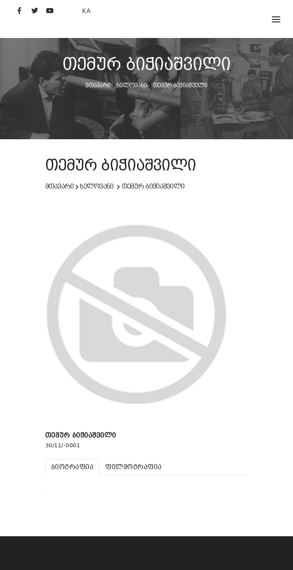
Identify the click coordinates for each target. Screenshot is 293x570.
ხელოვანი (132, 85)
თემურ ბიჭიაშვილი (180, 85)
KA (86, 11)
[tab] (72, 467)
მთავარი (97, 85)
